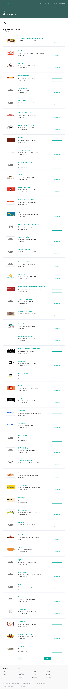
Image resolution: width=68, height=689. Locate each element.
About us (54, 3)
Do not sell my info (40, 683)
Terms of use (6, 683)
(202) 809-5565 (23, 353)
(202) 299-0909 (23, 551)
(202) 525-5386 (23, 638)
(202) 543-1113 (23, 154)
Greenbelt (34, 674)
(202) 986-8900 (23, 167)
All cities (47, 3)
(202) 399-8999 (23, 378)
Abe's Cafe (21, 63)
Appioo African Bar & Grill (26, 249)
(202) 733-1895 (23, 452)
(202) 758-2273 (23, 130)
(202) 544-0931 (23, 55)
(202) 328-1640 (23, 291)
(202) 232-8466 (23, 576)
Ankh (19, 212)
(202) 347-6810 (23, 539)
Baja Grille (21, 386)
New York (20, 671)
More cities (48, 677)
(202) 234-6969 (23, 489)
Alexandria (34, 677)
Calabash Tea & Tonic (25, 634)
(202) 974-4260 (23, 626)
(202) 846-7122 (23, 179)
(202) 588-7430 (23, 241)
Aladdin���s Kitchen (26, 162)
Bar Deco (21, 398)
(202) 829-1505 (23, 117)
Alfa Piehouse (22, 175)
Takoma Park (21, 674)
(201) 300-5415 (23, 216)
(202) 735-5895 (23, 477)
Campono (21, 646)
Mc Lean (48, 676)
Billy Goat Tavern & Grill (25, 460)
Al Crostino (21, 138)
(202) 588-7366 (23, 254)
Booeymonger (22, 510)
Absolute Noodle (23, 76)
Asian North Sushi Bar (25, 311)
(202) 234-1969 (23, 204)
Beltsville (48, 672)
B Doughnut (22, 361)
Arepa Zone (22, 274)
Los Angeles (20, 672)
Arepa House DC (23, 262)
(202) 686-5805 (23, 514)
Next (47, 658)
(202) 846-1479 (23, 564)
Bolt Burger (21, 497)
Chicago (48, 671)
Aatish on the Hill (23, 51)
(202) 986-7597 (23, 415)
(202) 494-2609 (23, 601)
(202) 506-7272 (23, 92)
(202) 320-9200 (23, 502)
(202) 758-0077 (23, 328)
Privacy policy (16, 683)
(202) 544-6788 (23, 229)
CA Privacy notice (27, 683)
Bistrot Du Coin (23, 485)
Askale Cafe (22, 324)
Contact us (62, 3)
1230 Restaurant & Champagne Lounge (30, 38)
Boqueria (21, 522)
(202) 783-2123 (23, 465)
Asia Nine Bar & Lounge (25, 299)
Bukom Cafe (22, 584)
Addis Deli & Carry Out (25, 113)
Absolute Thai (22, 88)
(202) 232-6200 (23, 192)
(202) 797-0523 (23, 142)
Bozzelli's (21, 535)
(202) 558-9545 (23, 527)
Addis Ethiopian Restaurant (27, 125)
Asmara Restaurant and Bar (27, 336)
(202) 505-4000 (23, 651)
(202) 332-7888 (23, 316)
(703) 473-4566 (23, 365)
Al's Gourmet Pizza (24, 150)
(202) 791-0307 (23, 67)
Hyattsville (48, 674)
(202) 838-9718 (23, 105)
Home (40, 3)
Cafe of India (22, 609)
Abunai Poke (22, 100)
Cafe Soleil (21, 622)
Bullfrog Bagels (23, 597)
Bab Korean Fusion (24, 373)
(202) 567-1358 (23, 43)
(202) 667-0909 (23, 440)
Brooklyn (34, 671)
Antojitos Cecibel (23, 237)
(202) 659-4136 (23, 390)
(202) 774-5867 (23, 403)
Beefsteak (21, 411)
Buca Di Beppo (22, 572)
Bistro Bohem (22, 473)
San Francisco (35, 672)
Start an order (57, 42)
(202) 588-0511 (23, 266)
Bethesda (20, 677)
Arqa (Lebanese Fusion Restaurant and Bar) (32, 286)
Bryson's (20, 560)
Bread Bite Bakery (24, 547)
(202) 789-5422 (23, 80)
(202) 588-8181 (23, 340)
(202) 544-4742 (23, 278)
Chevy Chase (21, 676)
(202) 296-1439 (23, 427)
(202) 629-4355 (23, 303)
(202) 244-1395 (23, 614)
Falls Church (34, 676)
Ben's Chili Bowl (23, 435)
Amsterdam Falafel (24, 187)
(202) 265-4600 (23, 589)
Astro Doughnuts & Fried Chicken (29, 349)
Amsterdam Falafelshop (26, 200)
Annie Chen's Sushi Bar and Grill (28, 224)
